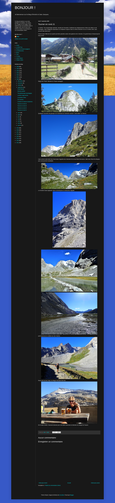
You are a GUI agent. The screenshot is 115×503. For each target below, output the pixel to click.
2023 (18, 73)
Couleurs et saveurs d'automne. (25, 101)
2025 (18, 68)
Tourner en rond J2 (22, 108)
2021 (18, 77)
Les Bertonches (20, 50)
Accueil (69, 483)
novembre (20, 83)
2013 (18, 140)
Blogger (72, 495)
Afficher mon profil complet (21, 39)
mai (19, 119)
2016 (18, 134)
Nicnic (17, 52)
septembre (20, 87)
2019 (18, 128)
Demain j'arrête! (21, 91)
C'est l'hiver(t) (21, 89)
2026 (18, 66)
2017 (18, 132)
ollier (18, 36)
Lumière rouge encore (23, 95)
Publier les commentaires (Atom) (53, 485)
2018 (18, 130)
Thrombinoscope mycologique (25, 93)
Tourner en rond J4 (22, 103)
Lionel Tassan (19, 58)
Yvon (17, 54)
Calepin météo (19, 60)
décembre (20, 81)
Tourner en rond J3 (22, 105)
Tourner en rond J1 (22, 110)
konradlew (61, 495)
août (19, 112)
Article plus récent (43, 483)
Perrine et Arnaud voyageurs (23, 49)
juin (19, 117)
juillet (19, 114)
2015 (18, 136)
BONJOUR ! (25, 8)
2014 (18, 138)
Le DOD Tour (19, 47)
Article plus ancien (95, 483)
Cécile (17, 45)
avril (19, 121)
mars (19, 123)
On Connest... (21, 99)
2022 (18, 75)
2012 (18, 142)
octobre (20, 85)
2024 (18, 70)
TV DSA (18, 56)
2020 (18, 79)
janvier (19, 125)
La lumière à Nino (22, 97)
